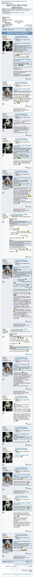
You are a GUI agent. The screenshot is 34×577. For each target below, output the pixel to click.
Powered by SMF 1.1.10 (8, 574)
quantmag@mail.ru (6, 13)
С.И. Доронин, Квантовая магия (20, 455)
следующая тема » (29, 26)
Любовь (5, 36)
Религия (8, 22)
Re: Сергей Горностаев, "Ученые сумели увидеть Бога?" (21, 37)
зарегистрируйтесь (6, 2)
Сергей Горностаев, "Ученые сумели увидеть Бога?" (7, 25)
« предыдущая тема (18, 564)
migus (4, 214)
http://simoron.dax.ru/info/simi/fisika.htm (23, 485)
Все (13, 29)
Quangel (5, 81)
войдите (23, 1)
